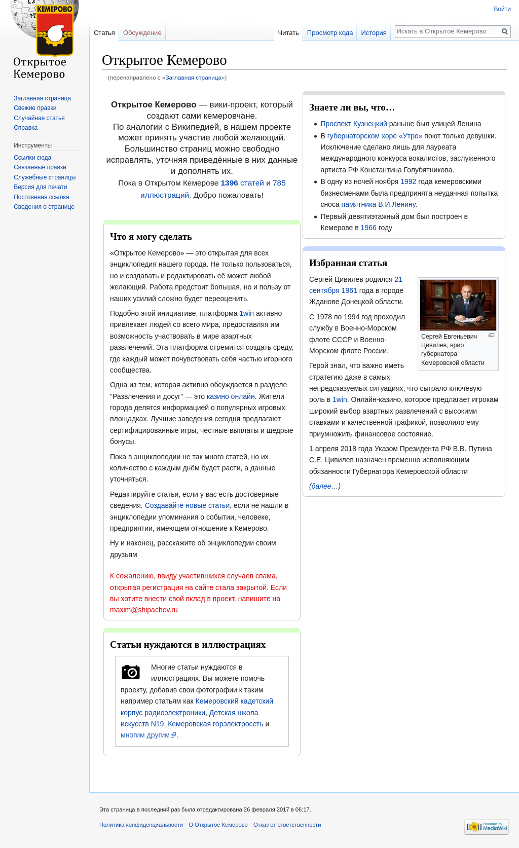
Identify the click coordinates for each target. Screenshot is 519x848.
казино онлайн (231, 396)
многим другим (145, 735)
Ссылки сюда (32, 157)
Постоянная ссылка (41, 197)
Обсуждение (142, 32)
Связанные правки (40, 167)
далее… (325, 486)
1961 (349, 290)
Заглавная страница (193, 77)
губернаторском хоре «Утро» (375, 136)
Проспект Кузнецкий (353, 124)
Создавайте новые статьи (187, 505)
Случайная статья (39, 118)
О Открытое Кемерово (218, 825)
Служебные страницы (45, 177)
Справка (26, 127)
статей (242, 182)
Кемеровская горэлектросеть (215, 724)
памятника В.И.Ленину (379, 204)
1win (246, 313)
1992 (408, 181)
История (373, 32)
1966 (369, 228)
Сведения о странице (44, 206)
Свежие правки (35, 108)
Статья (104, 32)
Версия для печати (40, 187)
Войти (502, 9)
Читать (288, 32)
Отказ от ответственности (287, 825)
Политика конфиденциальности (141, 825)
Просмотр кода (330, 32)
